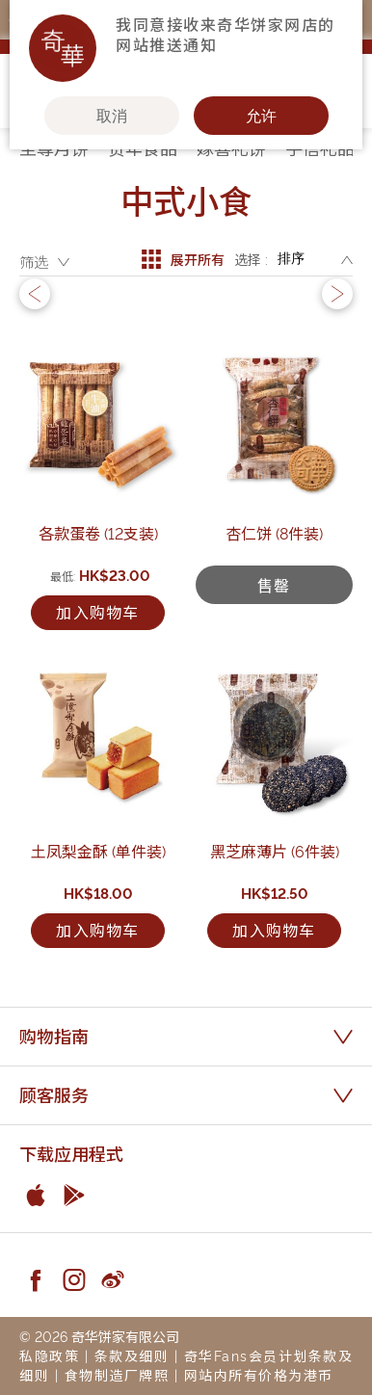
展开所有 (183, 259)
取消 (111, 115)
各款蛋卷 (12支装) (98, 532)
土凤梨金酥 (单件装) (98, 850)
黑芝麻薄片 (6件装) (274, 850)
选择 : (251, 259)
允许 (261, 115)
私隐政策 (49, 1355)
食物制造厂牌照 (117, 1374)
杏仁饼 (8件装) (274, 532)
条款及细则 (132, 1355)
